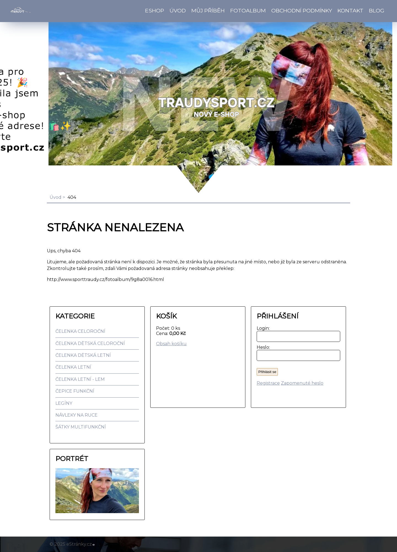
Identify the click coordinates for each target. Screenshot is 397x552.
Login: (262, 328)
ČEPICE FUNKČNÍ (74, 391)
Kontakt (350, 10)
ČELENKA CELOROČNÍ (80, 331)
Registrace (268, 383)
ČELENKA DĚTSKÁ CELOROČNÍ (90, 343)
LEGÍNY (63, 403)
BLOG (376, 10)
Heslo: (262, 347)
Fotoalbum (248, 10)
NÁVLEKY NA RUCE (76, 415)
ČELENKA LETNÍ (73, 367)
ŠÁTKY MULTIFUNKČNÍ (80, 427)
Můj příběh (208, 10)
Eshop (154, 10)
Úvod (178, 10)
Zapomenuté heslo (302, 383)
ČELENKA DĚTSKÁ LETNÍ (83, 355)
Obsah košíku (171, 343)
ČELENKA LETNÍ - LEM (80, 379)
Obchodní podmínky (301, 10)
